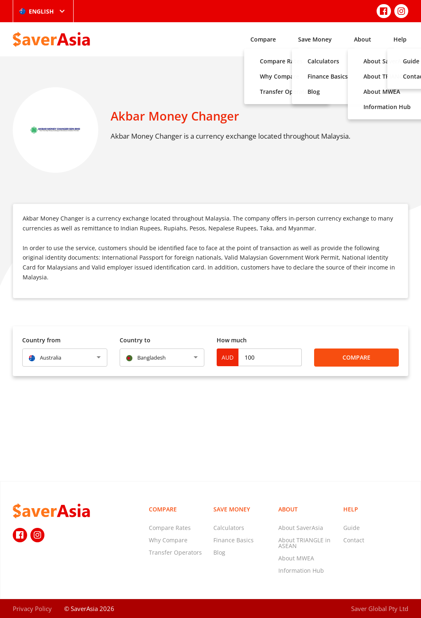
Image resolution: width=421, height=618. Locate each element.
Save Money (315, 39)
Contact (353, 540)
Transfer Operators (175, 552)
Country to (135, 340)
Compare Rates (170, 528)
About (362, 39)
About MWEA (296, 558)
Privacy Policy (32, 608)
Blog (219, 552)
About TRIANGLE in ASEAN (304, 543)
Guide (351, 528)
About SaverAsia (300, 528)
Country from (41, 340)
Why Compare (168, 540)
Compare (263, 39)
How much (232, 340)
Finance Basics (233, 540)
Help (400, 39)
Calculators (228, 528)
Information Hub (301, 570)
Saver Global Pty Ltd (379, 608)
